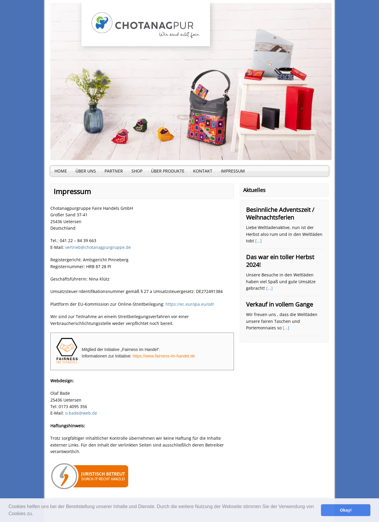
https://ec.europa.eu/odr (190, 304)
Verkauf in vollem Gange (279, 304)
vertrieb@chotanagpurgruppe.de (98, 247)
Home (60, 171)
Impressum (233, 171)
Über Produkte (167, 171)
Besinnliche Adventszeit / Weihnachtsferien (280, 213)
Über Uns (86, 171)
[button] (35, 514)
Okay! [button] (346, 510)
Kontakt (202, 171)
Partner (114, 171)
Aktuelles (254, 190)
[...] (258, 241)
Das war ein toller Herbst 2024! (280, 261)
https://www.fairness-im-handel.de (164, 356)
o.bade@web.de (81, 413)
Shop (136, 171)
